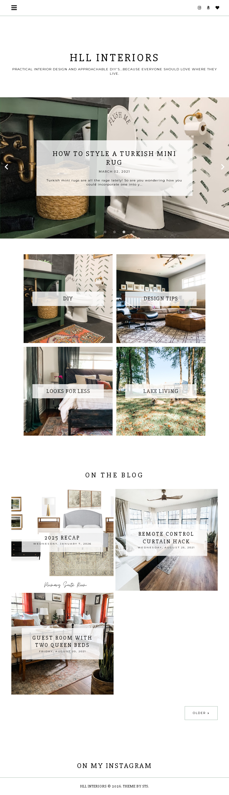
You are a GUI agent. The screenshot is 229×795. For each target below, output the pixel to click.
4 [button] (124, 232)
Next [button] (223, 168)
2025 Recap (62, 537)
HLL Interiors (93, 786)
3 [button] (114, 232)
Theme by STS (135, 786)
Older (199, 713)
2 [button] (105, 232)
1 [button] (95, 232)
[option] (114, 168)
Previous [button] (6, 168)
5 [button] (133, 232)
